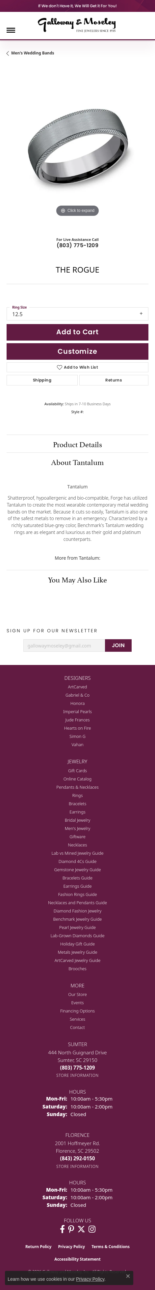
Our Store (77, 994)
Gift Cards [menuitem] (77, 771)
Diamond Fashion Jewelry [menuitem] (77, 911)
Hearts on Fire (77, 728)
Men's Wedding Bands (32, 53)
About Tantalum (77, 461)
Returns (113, 380)
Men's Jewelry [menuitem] (77, 828)
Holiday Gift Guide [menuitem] (77, 944)
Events (77, 1003)
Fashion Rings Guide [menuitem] (77, 894)
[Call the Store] (77, 1067)
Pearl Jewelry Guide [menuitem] (77, 927)
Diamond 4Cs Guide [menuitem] (78, 861)
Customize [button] (77, 351)
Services (77, 1019)
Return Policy (38, 1246)
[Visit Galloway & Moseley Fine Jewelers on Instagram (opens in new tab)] (92, 1229)
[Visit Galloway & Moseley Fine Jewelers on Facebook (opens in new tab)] (62, 1229)
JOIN (118, 645)
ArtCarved (77, 687)
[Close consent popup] (128, 1276)
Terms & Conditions (110, 1246)
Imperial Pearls (77, 711)
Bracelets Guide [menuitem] (77, 878)
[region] (77, 147)
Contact (77, 1027)
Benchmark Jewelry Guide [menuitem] (77, 919)
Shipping (42, 380)
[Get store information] (77, 1075)
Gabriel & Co (77, 695)
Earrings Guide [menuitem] (77, 886)
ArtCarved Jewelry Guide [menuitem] (78, 960)
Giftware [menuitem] (77, 837)
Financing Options (77, 1011)
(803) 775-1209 (78, 245)
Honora (77, 703)
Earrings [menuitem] (77, 812)
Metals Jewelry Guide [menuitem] (77, 952)
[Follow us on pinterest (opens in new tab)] (71, 1229)
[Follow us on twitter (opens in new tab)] (81, 1229)
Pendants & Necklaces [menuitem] (77, 787)
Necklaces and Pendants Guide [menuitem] (77, 903)
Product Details (77, 443)
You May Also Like (77, 578)
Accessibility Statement (77, 1259)
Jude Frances (77, 720)
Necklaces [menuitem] (77, 845)
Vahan (77, 744)
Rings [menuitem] (77, 795)
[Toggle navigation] (11, 30)
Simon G (77, 736)
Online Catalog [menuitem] (78, 779)
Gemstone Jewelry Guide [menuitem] (77, 870)
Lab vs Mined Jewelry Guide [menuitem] (78, 853)
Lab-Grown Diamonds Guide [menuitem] (77, 936)
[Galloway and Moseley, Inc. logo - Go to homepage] (77, 24)
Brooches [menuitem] (77, 969)
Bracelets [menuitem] (77, 804)
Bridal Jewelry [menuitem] (77, 820)
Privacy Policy (71, 1246)
